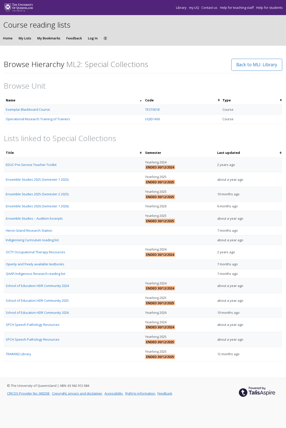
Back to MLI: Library (256, 65)
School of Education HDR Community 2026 (37, 312)
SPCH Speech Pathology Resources (33, 324)
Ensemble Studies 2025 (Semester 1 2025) (37, 179)
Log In (93, 38)
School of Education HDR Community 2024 (37, 285)
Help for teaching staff (237, 7)
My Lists (25, 38)
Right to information (140, 393)
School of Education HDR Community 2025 (37, 300)
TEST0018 (152, 109)
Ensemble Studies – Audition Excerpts (34, 218)
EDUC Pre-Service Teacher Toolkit (31, 164)
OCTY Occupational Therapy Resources (35, 252)
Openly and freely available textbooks (35, 264)
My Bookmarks (48, 38)
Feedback (74, 38)
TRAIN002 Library (18, 354)
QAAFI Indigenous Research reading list (35, 273)
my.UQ (194, 7)
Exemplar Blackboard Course (28, 109)
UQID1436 (152, 119)
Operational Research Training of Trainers (38, 119)
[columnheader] (73, 100)
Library (181, 7)
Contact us (209, 7)
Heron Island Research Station (29, 230)
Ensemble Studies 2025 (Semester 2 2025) (37, 194)
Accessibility (114, 393)
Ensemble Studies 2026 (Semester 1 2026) (37, 206)
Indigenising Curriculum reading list (32, 240)
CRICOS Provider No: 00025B (28, 393)
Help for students (269, 7)
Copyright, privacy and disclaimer (77, 393)
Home (8, 38)
